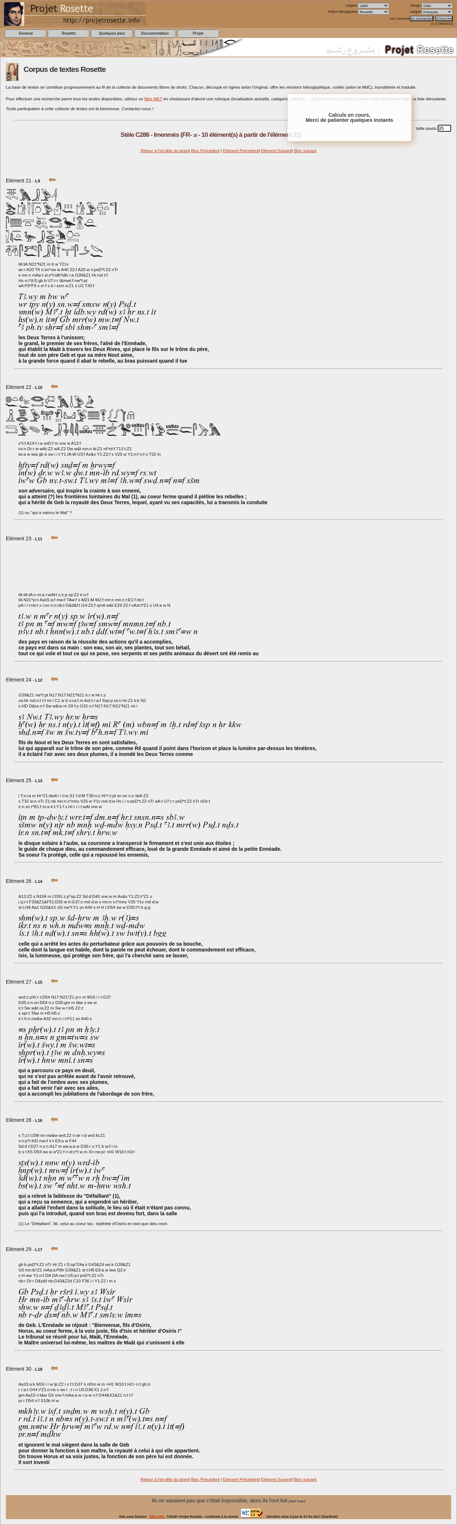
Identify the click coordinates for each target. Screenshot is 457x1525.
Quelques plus (112, 33)
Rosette (69, 33)
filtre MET (153, 99)
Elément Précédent (241, 150)
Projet (198, 33)
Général (26, 33)
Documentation (155, 33)
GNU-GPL (157, 1516)
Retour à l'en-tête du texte (165, 150)
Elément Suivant (276, 150)
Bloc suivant (305, 150)
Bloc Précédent (205, 150)
